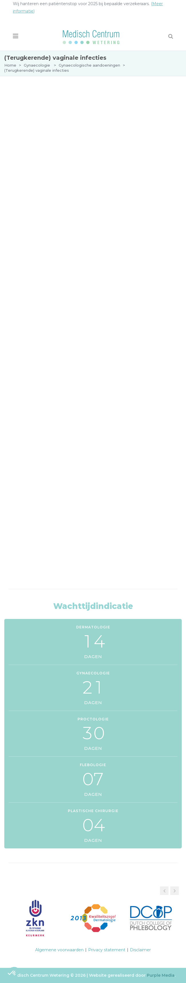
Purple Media (161, 975)
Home (10, 65)
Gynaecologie (37, 65)
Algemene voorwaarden (59, 949)
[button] (174, 890)
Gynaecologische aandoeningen (89, 65)
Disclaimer (140, 949)
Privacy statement (106, 949)
